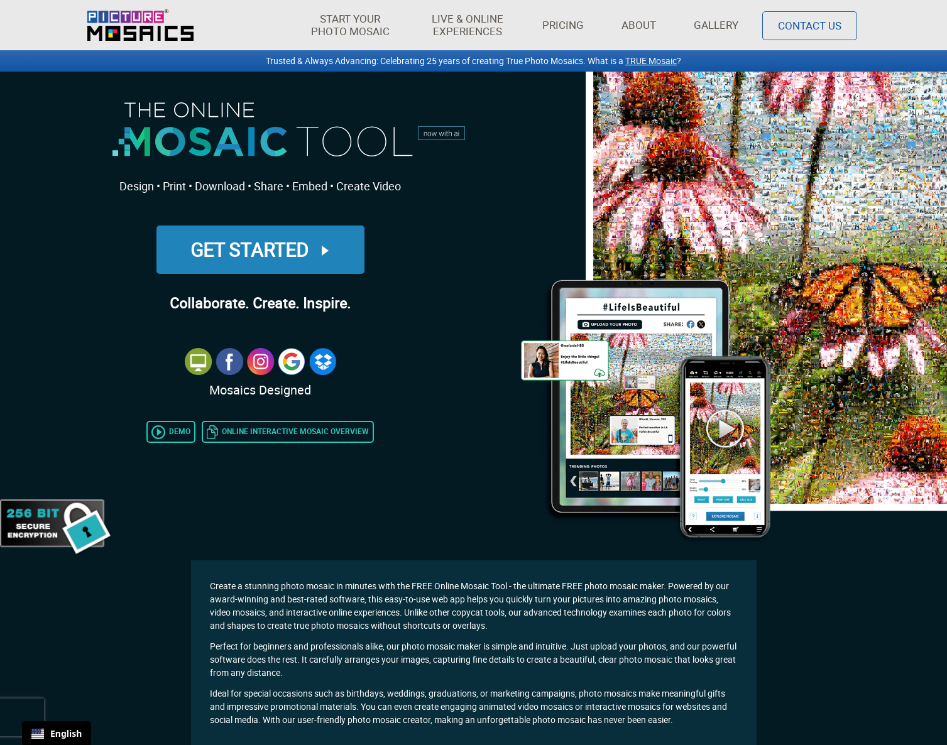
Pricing (563, 25)
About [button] (640, 25)
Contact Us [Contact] (809, 25)
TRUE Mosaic (651, 61)
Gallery (716, 25)
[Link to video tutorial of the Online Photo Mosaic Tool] (170, 431)
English (56, 733)
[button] (350, 25)
